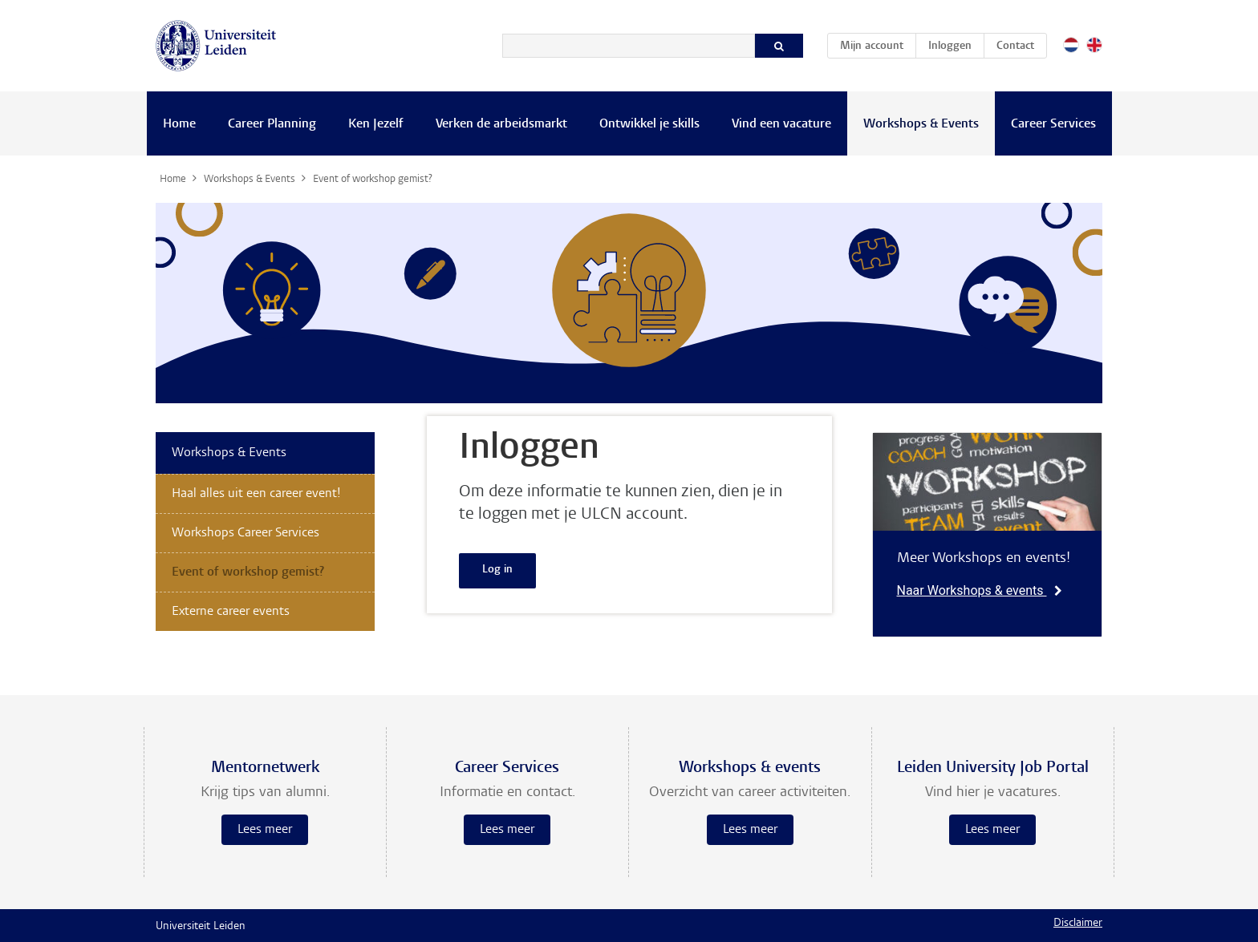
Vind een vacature (781, 124)
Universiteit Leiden (201, 926)
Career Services (1053, 124)
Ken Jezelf (376, 124)
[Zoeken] (628, 46)
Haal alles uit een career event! (256, 493)
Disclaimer (1077, 923)
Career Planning (272, 124)
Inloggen (950, 46)
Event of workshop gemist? (248, 572)
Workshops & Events (921, 124)
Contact (1015, 46)
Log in (497, 570)
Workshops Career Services (245, 533)
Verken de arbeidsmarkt (501, 124)
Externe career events (231, 611)
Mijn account (877, 43)
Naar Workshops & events (980, 590)
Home (179, 124)
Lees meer (264, 829)
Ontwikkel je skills (649, 124)
